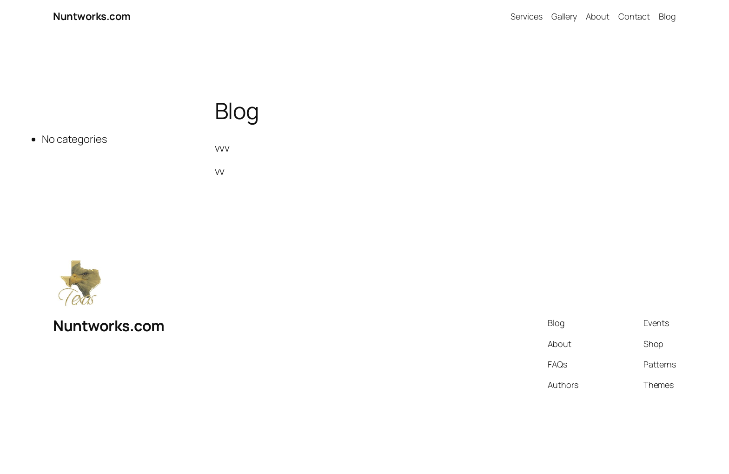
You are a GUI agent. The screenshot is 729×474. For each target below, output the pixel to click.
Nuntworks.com (92, 16)
